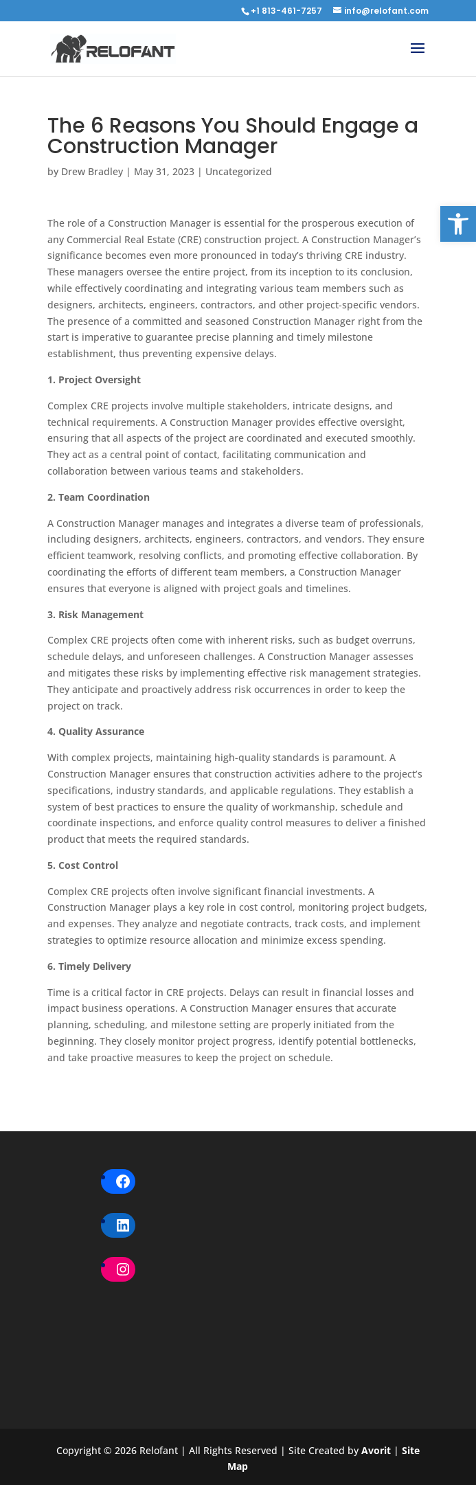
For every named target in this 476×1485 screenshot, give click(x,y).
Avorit (377, 1450)
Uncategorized (238, 171)
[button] (458, 224)
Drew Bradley (92, 171)
